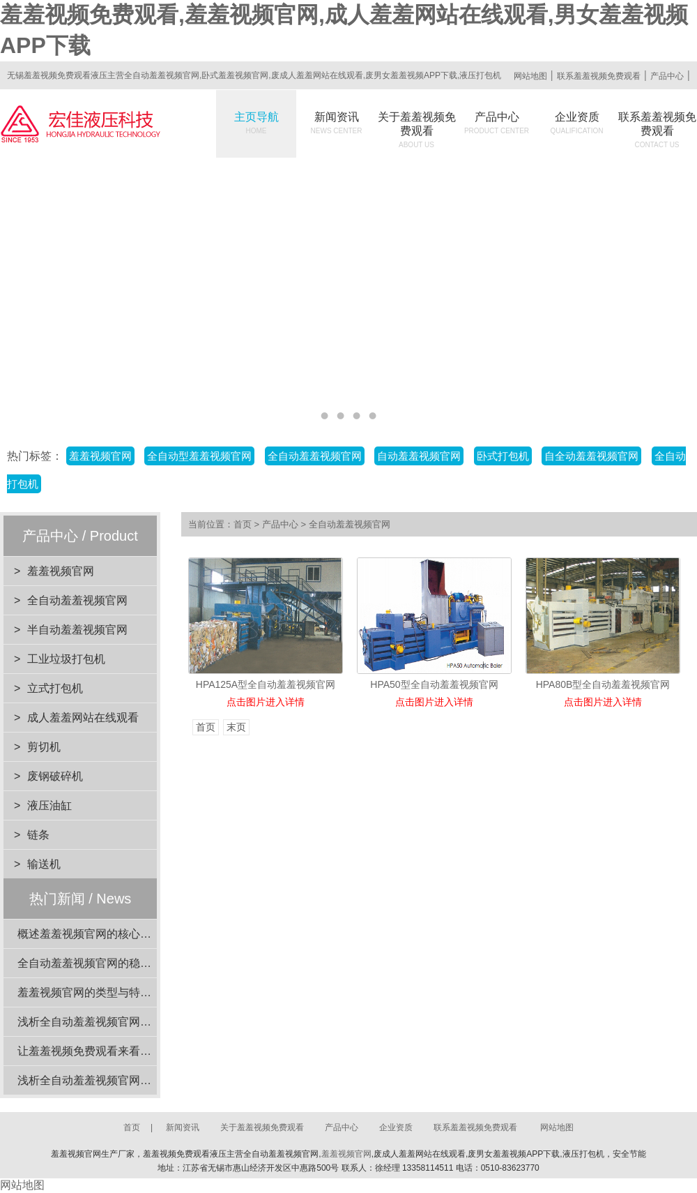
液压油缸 (49, 805)
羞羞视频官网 (100, 456)
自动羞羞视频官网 (419, 456)
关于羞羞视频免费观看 (417, 130)
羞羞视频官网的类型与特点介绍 (95, 992)
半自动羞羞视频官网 (77, 630)
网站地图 (530, 76)
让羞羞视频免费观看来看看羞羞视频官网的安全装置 (145, 1051)
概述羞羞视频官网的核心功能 (89, 934)
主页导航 (256, 123)
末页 (236, 727)
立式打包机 (55, 688)
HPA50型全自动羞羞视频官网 (434, 684)
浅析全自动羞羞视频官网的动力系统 (106, 1022)
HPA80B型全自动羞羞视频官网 (603, 684)
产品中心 (667, 76)
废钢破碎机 (55, 776)
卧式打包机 (503, 456)
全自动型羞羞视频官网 (199, 456)
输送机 (44, 864)
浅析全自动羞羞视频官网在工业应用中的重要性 (134, 1080)
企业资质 (577, 123)
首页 (242, 524)
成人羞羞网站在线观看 (83, 717)
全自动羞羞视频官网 (315, 456)
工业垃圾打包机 (66, 659)
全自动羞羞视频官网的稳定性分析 (101, 963)
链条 (38, 835)
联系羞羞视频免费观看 (599, 76)
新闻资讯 (336, 123)
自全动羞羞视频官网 (591, 456)
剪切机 (44, 747)
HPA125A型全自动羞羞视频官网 (265, 684)
